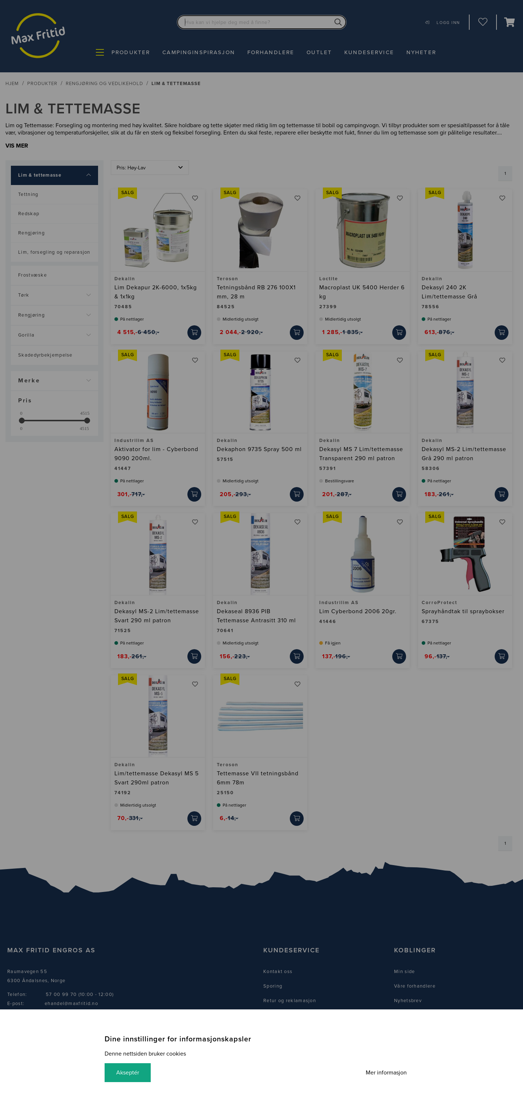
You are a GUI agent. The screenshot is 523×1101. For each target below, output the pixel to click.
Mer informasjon (386, 1072)
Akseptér (127, 1072)
